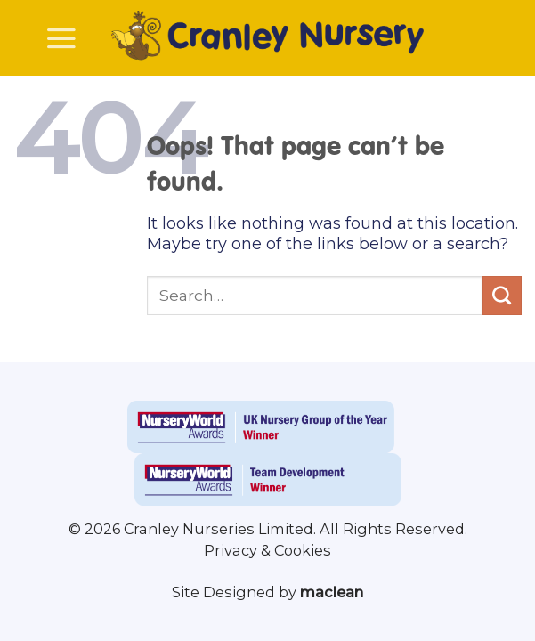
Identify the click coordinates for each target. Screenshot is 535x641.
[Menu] (61, 38)
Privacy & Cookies (267, 550)
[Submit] (502, 295)
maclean (331, 592)
